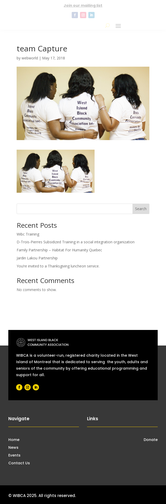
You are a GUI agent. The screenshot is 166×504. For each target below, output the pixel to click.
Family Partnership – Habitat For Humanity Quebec (59, 249)
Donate (151, 440)
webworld (30, 58)
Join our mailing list (83, 5)
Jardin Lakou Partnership (37, 258)
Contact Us (19, 463)
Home (13, 440)
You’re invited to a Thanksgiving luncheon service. (58, 266)
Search (141, 208)
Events (14, 455)
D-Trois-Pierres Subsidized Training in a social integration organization (76, 241)
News (13, 448)
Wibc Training (28, 234)
